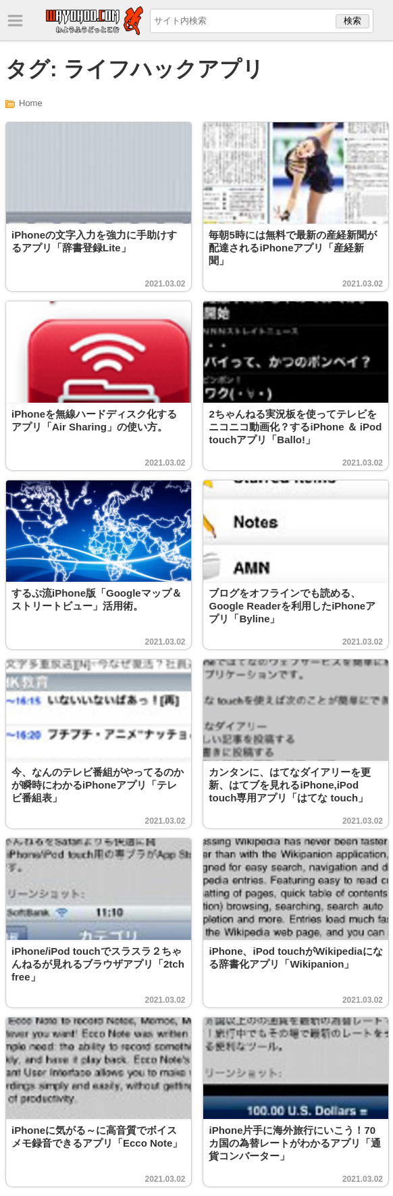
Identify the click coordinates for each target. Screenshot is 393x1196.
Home (31, 103)
